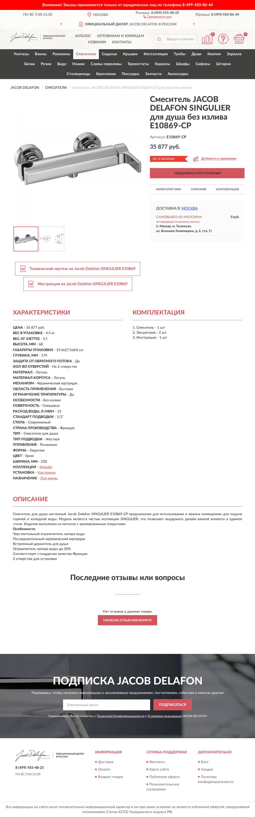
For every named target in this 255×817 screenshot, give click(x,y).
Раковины (61, 54)
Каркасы (162, 64)
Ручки (46, 64)
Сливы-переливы (106, 64)
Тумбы (180, 54)
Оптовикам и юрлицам (120, 36)
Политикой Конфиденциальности (120, 716)
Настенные (47, 472)
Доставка (105, 762)
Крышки (130, 54)
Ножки (78, 64)
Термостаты (138, 64)
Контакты (121, 42)
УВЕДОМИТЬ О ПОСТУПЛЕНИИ (197, 173)
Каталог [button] (83, 36)
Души (196, 54)
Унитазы (21, 54)
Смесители (86, 54)
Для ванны (49, 478)
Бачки (29, 64)
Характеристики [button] (168, 189)
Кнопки (214, 54)
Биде (61, 64)
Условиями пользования (165, 716)
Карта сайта (159, 769)
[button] (157, 16)
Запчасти (153, 74)
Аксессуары (178, 74)
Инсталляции (156, 54)
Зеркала (234, 54)
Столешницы (78, 74)
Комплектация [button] (227, 189)
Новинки (97, 42)
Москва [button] (189, 208)
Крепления (106, 74)
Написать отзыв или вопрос (127, 620)
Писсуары (130, 74)
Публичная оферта (164, 777)
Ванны (41, 54)
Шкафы (183, 64)
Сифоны (202, 64)
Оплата (104, 769)
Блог (205, 762)
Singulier (45, 467)
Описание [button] (198, 189)
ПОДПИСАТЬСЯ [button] (172, 705)
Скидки (207, 769)
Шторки (223, 64)
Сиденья (109, 54)
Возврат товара (110, 777)
